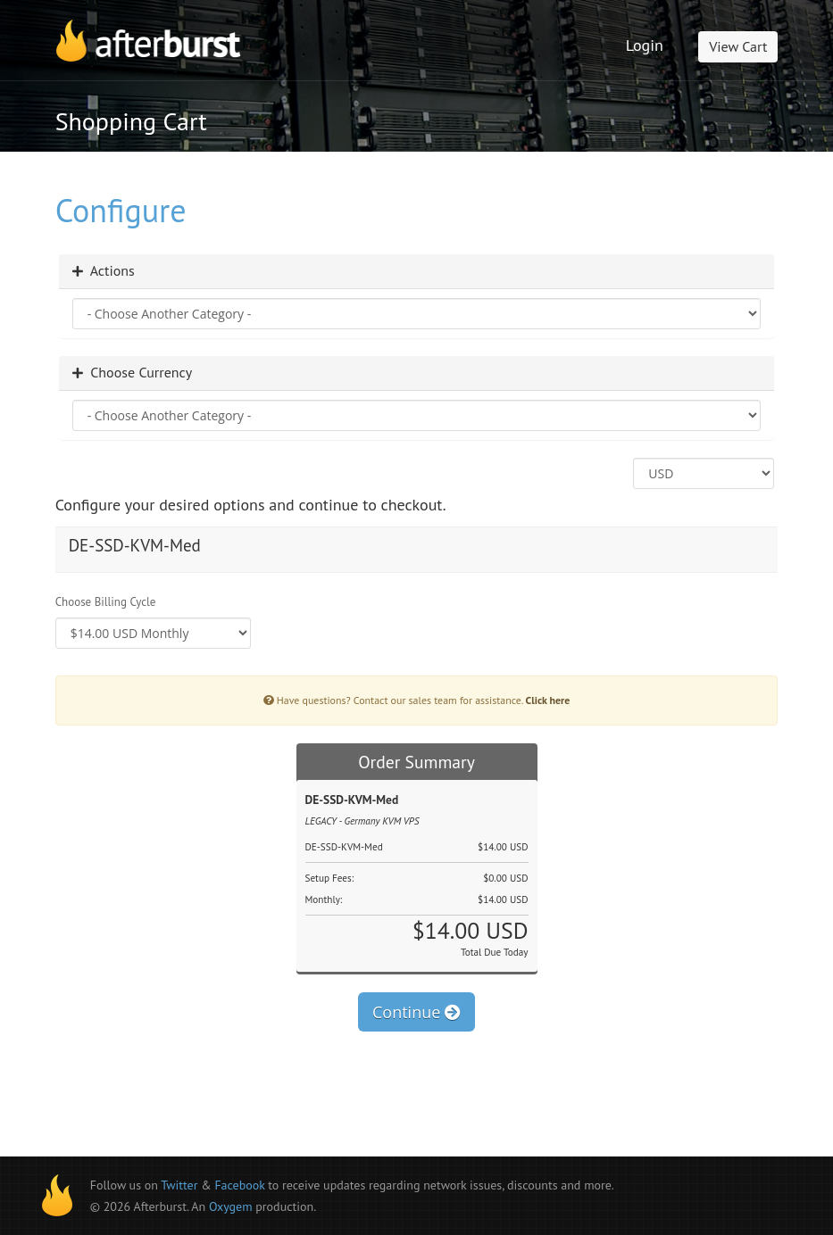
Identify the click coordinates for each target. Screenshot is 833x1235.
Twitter (179, 1185)
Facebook (239, 1185)
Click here (548, 700)
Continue (416, 1012)
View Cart (738, 46)
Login (644, 45)
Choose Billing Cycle (105, 601)
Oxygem (231, 1206)
